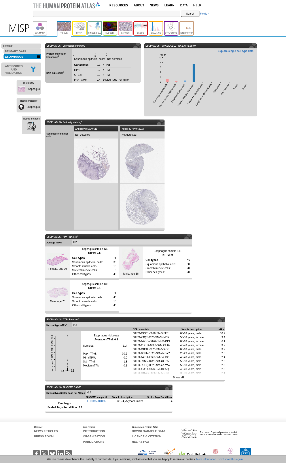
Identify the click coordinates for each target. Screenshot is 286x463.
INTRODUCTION (94, 431)
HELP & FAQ (140, 441)
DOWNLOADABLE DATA (148, 431)
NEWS (154, 5)
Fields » (204, 13)
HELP (197, 5)
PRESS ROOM (44, 436)
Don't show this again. (230, 459)
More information (206, 459)
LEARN (169, 5)
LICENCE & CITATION (146, 436)
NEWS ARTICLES (46, 431)
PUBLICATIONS (93, 441)
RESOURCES (118, 5)
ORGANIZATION (94, 436)
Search (190, 13)
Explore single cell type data (235, 51)
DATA (184, 5)
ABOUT (139, 5)
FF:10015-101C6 (95, 401)
